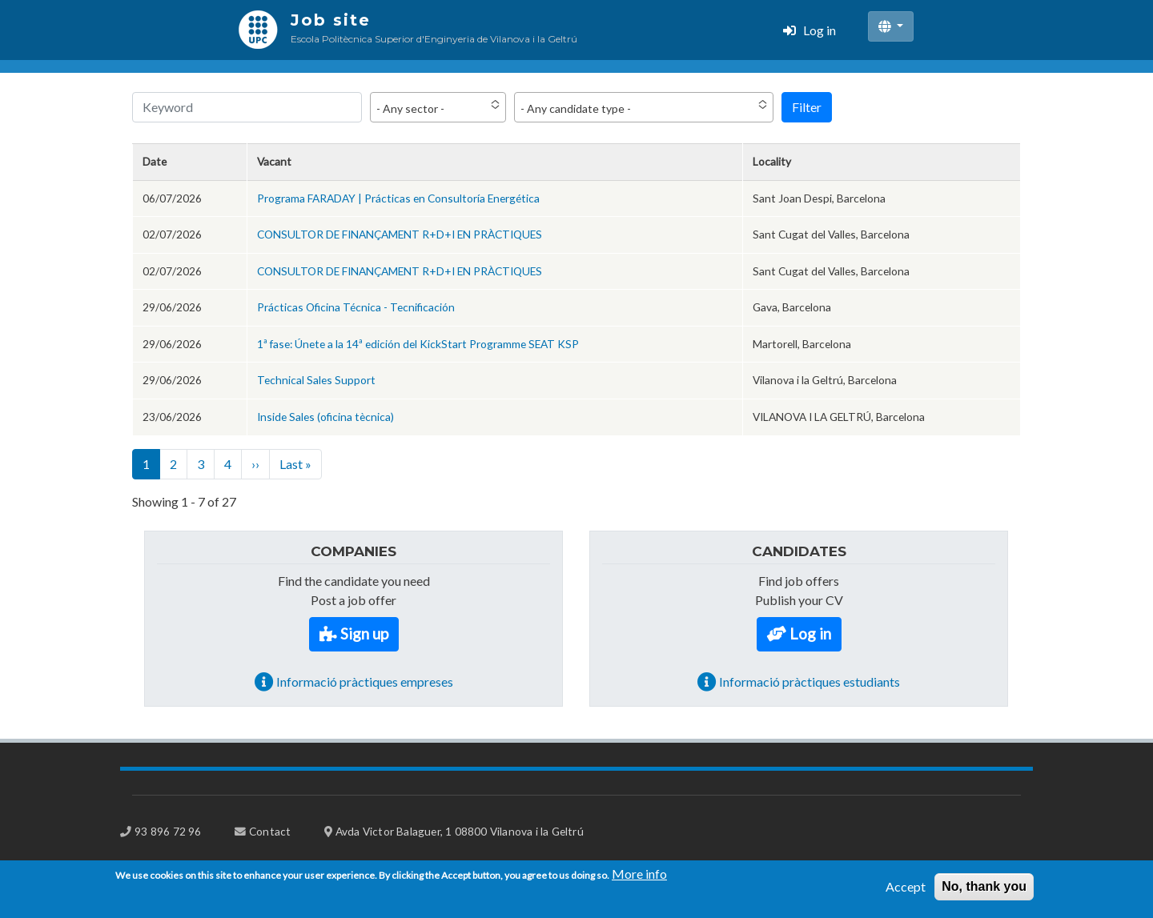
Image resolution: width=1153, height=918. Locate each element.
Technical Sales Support (316, 380)
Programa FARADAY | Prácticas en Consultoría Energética (398, 198)
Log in (819, 30)
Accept (906, 892)
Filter (807, 106)
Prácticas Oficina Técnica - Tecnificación (356, 307)
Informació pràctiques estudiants (809, 681)
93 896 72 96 (168, 831)
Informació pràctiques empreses (364, 681)
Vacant (274, 161)
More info (639, 880)
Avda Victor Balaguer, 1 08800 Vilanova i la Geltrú (459, 831)
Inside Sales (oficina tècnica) (325, 416)
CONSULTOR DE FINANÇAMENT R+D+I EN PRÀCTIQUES (399, 234)
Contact (270, 831)
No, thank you (984, 893)
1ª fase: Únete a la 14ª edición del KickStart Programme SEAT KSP (418, 344)
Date (155, 161)
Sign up (364, 633)
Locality (772, 161)
